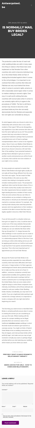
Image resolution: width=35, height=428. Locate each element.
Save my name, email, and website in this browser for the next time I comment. (17, 416)
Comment (5, 389)
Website (25, 406)
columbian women (14, 323)
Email (14, 406)
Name (4, 406)
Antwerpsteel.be (11, 5)
